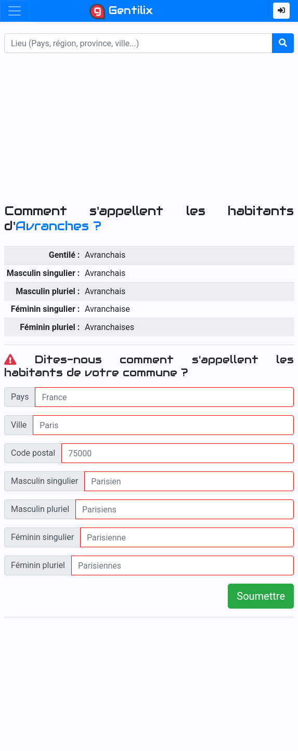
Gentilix (121, 11)
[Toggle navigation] (14, 11)
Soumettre (261, 596)
